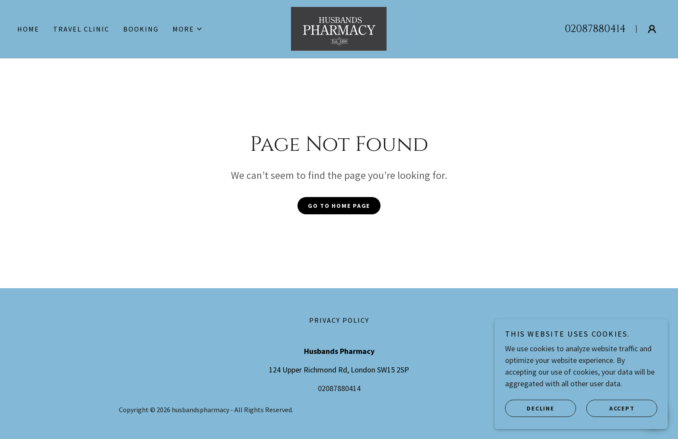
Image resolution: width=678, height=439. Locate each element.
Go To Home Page (339, 206)
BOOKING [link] (141, 29)
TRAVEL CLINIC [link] (81, 29)
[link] (339, 28)
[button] (188, 29)
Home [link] (28, 29)
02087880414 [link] (595, 29)
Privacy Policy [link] (339, 320)
